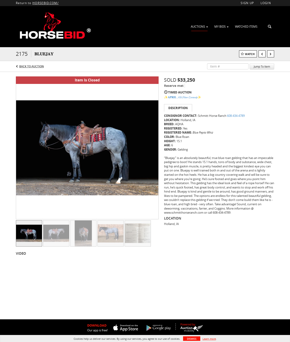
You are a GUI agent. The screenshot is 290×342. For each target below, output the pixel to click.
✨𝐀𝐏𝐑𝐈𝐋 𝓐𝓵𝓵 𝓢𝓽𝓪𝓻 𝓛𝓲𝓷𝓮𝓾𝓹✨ (182, 97)
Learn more (209, 338)
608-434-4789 (236, 116)
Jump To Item (262, 66)
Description (178, 108)
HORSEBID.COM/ (45, 3)
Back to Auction (31, 66)
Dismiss (191, 338)
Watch (250, 54)
